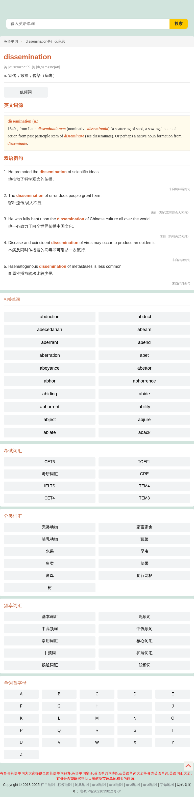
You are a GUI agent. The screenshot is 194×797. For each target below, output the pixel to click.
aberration (49, 355)
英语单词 (11, 41)
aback (144, 432)
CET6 (49, 462)
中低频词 (144, 629)
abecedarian (49, 329)
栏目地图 (48, 785)
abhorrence (144, 380)
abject (49, 419)
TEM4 (144, 486)
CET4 (49, 498)
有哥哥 (187, 7)
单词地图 (99, 785)
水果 (50, 551)
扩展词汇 (144, 653)
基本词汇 (50, 616)
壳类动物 (50, 527)
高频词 (144, 616)
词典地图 (82, 785)
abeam (144, 329)
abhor (49, 380)
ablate (49, 432)
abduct (144, 316)
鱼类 (50, 563)
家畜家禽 (144, 527)
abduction (49, 316)
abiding (49, 393)
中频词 (50, 653)
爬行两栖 (144, 575)
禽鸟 (50, 575)
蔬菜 (144, 539)
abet (144, 355)
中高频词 (50, 629)
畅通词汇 (50, 665)
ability (144, 406)
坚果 (144, 563)
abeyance (49, 368)
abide (144, 393)
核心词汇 (144, 641)
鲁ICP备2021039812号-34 (101, 791)
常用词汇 (50, 641)
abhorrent (49, 406)
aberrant (49, 342)
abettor (144, 368)
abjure (144, 419)
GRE (144, 474)
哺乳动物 (50, 539)
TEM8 (144, 498)
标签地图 (65, 785)
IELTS (49, 486)
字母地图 (167, 785)
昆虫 (144, 551)
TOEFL (144, 462)
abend (144, 342)
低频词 (26, 92)
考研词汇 (50, 474)
